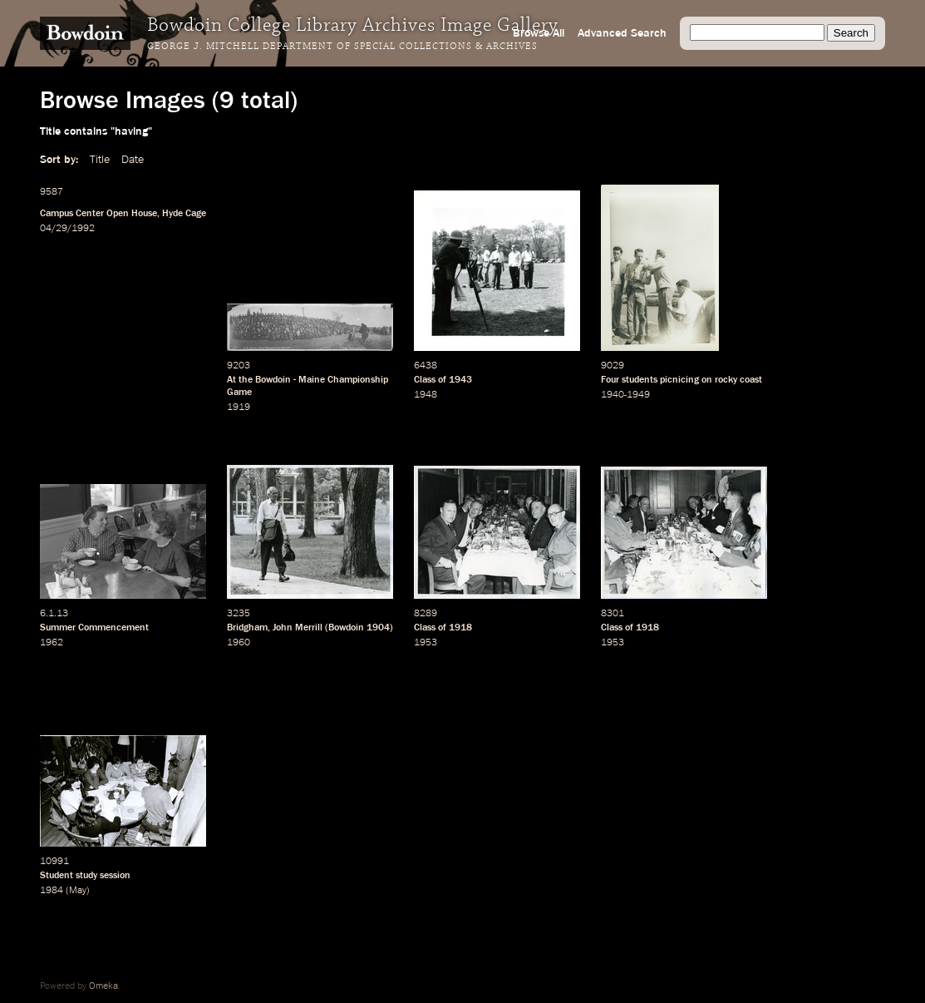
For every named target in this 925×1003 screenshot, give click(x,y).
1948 (425, 395)
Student (56, 876)
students (639, 380)
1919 (238, 408)
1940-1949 (625, 395)
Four (610, 380)
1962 (51, 643)
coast (751, 380)
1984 (51, 891)
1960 (238, 643)
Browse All (538, 33)
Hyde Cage (184, 214)
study (86, 876)
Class (424, 380)
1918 (460, 628)
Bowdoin (273, 380)
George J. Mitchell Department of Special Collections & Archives (342, 46)
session (115, 876)
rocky (726, 380)
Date (132, 160)
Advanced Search (622, 33)
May (77, 891)
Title (100, 160)
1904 (378, 628)
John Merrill (297, 628)
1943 (460, 380)
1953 (425, 643)
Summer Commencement (94, 628)
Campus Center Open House (98, 214)
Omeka (103, 986)
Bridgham (247, 628)
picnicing (679, 380)
